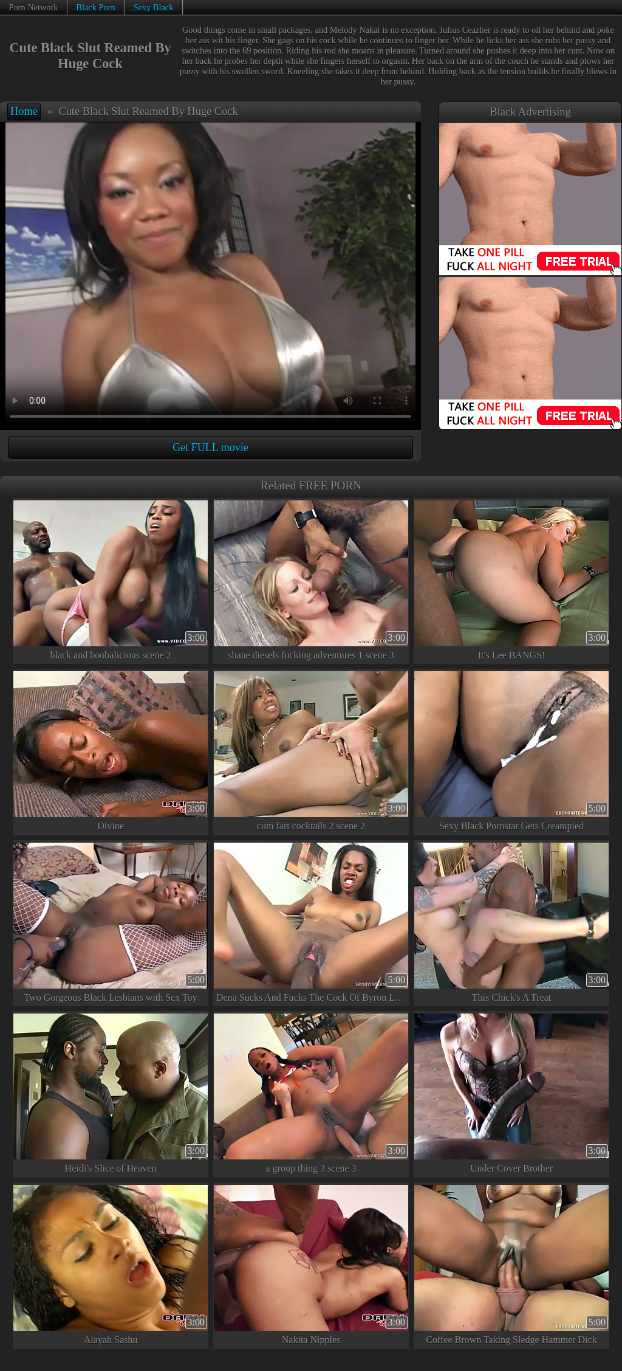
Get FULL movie (210, 447)
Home (24, 111)
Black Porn (95, 7)
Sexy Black (153, 7)
